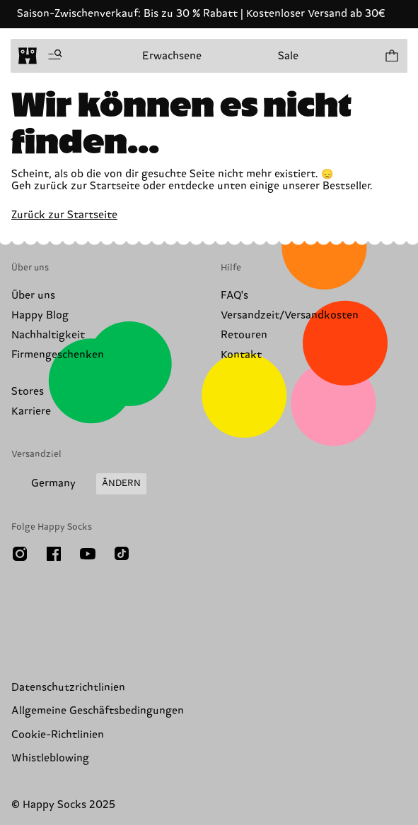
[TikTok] (122, 554)
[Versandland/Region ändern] (78, 483)
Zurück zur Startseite (64, 215)
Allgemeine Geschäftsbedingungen (97, 711)
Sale (288, 56)
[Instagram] (20, 554)
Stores (27, 392)
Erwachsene (172, 56)
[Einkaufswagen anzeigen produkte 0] (391, 56)
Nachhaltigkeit (48, 335)
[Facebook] (54, 554)
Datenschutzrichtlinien (68, 688)
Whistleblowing (50, 758)
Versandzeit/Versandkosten (290, 315)
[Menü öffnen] (55, 55)
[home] (27, 55)
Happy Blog (40, 315)
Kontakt (241, 355)
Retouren (244, 335)
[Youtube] (88, 554)
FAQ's (234, 296)
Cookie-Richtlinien (57, 735)
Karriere (31, 411)
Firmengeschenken (57, 355)
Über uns (33, 296)
